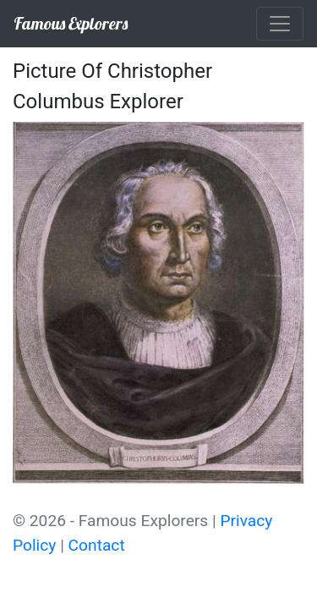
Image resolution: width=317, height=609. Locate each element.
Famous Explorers (71, 23)
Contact (96, 545)
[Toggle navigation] (279, 24)
